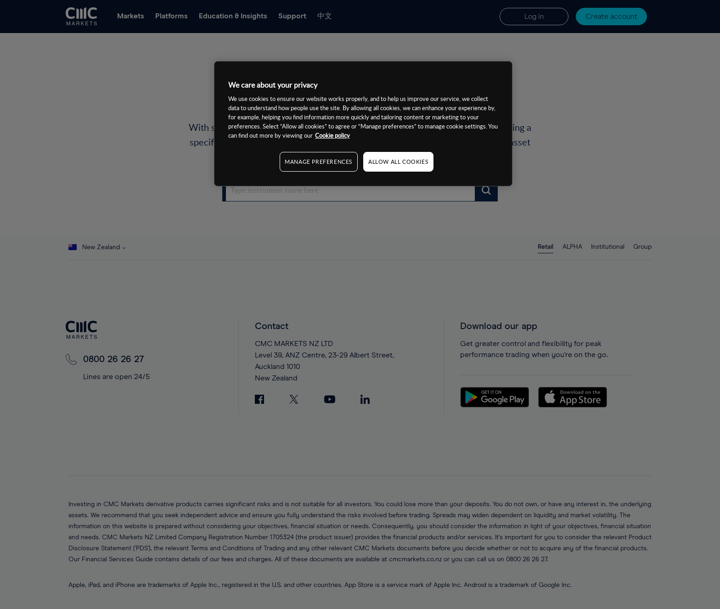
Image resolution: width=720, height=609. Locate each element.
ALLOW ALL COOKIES (398, 161)
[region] (363, 123)
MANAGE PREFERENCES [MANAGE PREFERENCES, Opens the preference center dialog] (319, 161)
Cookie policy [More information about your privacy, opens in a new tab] (332, 135)
